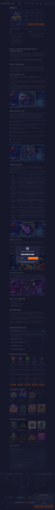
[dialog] (27, 255)
